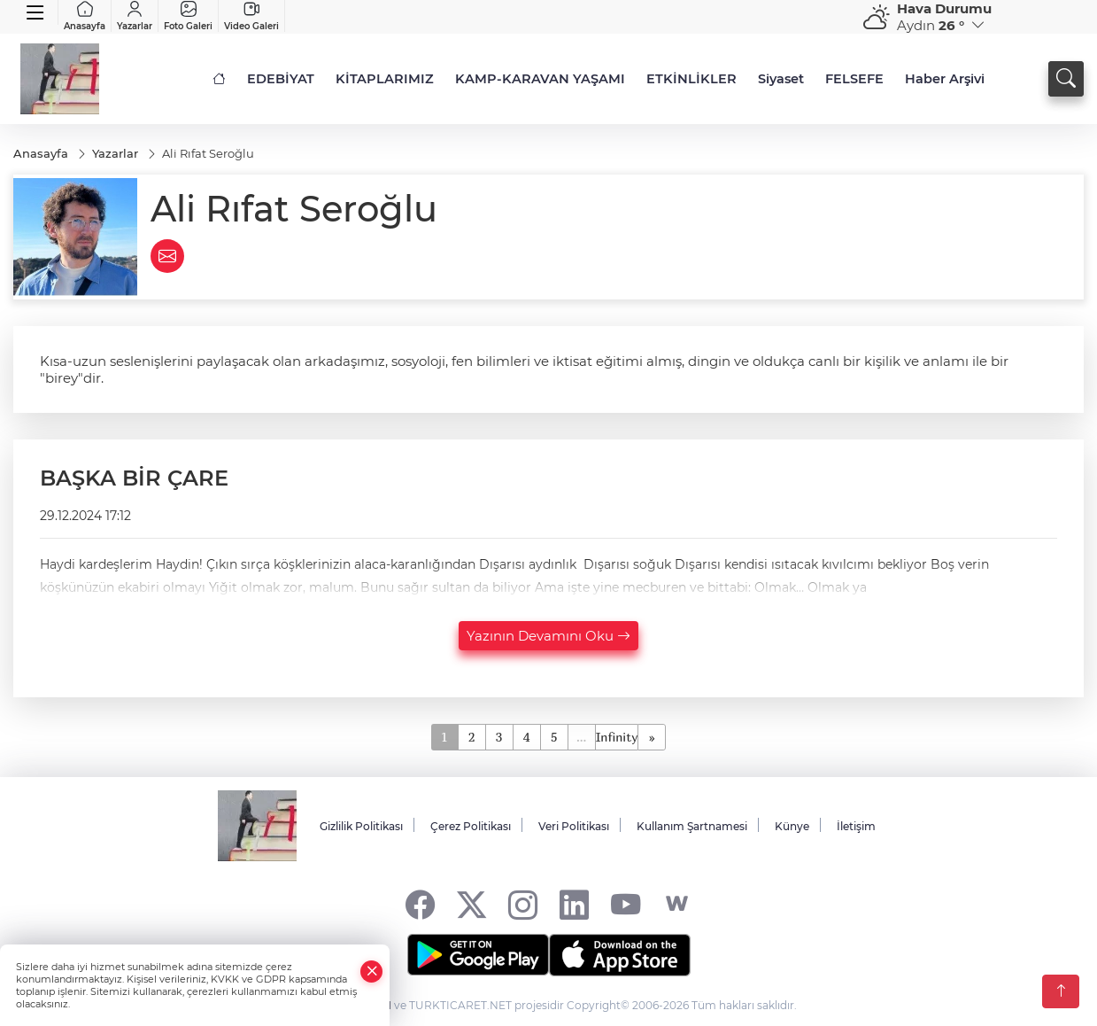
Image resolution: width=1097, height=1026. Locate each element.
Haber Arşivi (945, 79)
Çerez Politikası (470, 826)
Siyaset (781, 79)
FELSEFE (854, 79)
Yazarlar (134, 16)
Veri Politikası (573, 826)
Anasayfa (84, 16)
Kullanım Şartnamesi (692, 826)
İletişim (856, 826)
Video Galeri (251, 16)
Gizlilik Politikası (361, 826)
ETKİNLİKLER (691, 79)
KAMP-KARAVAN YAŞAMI (540, 79)
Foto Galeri (188, 16)
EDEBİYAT (280, 79)
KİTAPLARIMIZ (385, 79)
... (581, 736)
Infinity (617, 736)
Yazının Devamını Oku (548, 635)
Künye (792, 826)
